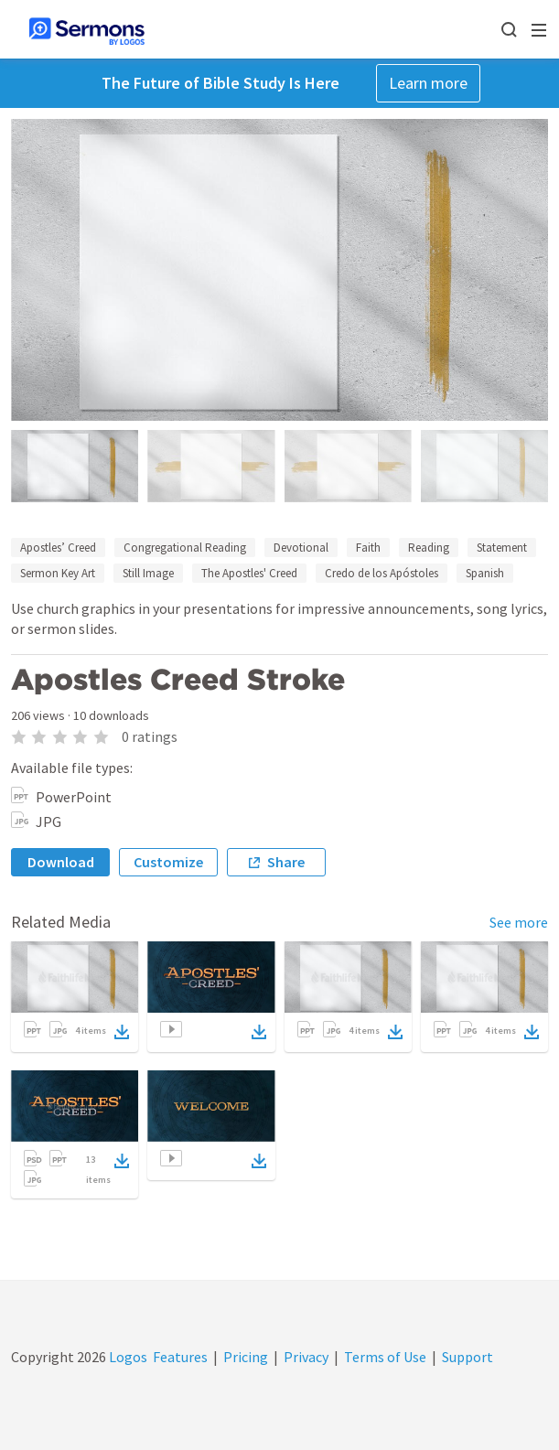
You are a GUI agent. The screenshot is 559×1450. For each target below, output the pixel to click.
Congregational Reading (185, 547)
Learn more (428, 82)
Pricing (245, 1357)
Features (180, 1357)
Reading (428, 547)
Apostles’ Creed (58, 547)
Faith (368, 547)
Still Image (148, 573)
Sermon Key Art (57, 573)
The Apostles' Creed (249, 573)
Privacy (306, 1357)
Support (467, 1357)
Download (60, 862)
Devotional (301, 547)
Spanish (485, 573)
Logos (126, 1357)
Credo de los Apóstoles (381, 573)
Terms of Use (385, 1357)
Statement (502, 547)
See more (518, 922)
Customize (168, 862)
